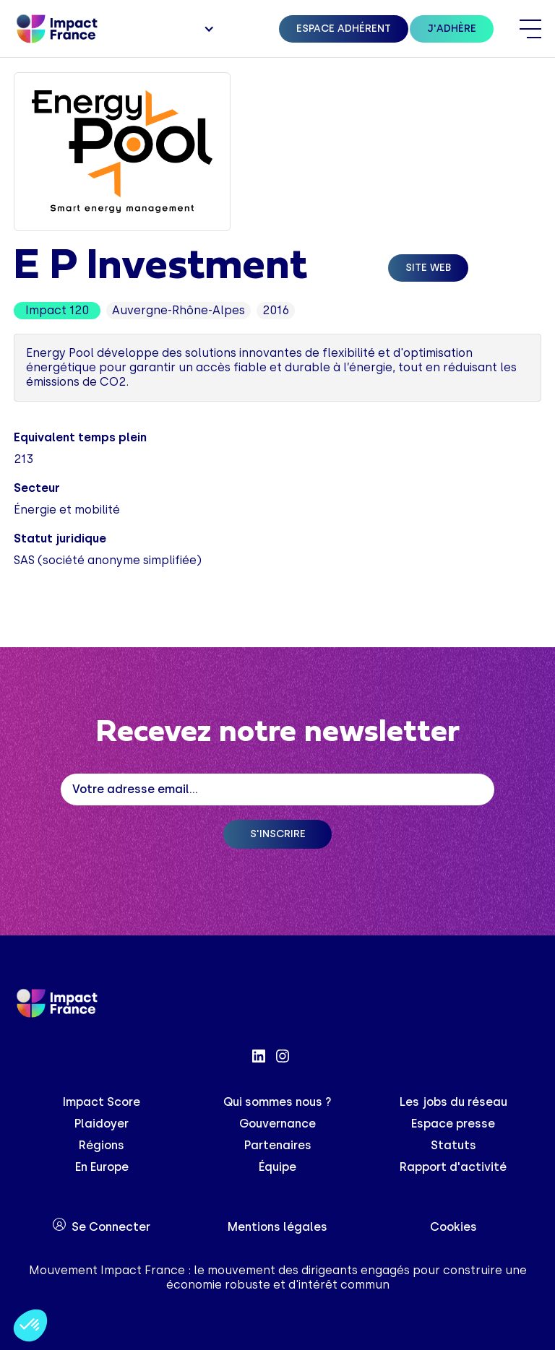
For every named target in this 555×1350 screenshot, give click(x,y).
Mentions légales (277, 1227)
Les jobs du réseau (453, 1102)
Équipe (277, 1167)
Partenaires (277, 1145)
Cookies (453, 1227)
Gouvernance (277, 1123)
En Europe (102, 1167)
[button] (207, 28)
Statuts (453, 1145)
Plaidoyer (101, 1123)
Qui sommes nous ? (277, 1102)
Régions (101, 1145)
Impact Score (101, 1102)
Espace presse (453, 1123)
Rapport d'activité (453, 1167)
